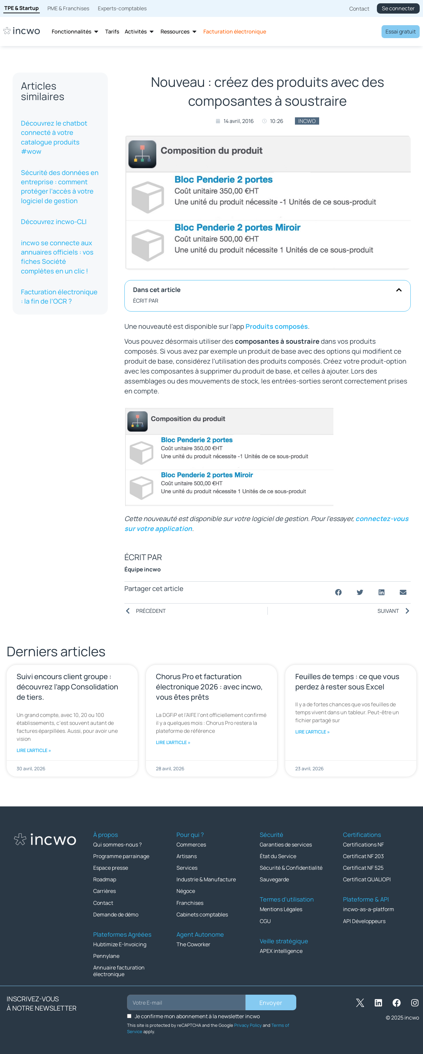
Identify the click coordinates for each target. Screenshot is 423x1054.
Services (186, 867)
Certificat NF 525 (363, 867)
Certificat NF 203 (363, 856)
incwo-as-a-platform (368, 909)
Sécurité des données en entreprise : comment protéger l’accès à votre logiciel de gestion (60, 186)
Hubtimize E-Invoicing (119, 944)
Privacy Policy (248, 1025)
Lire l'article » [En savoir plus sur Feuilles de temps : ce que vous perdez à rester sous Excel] (312, 732)
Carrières (104, 891)
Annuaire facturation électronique (119, 970)
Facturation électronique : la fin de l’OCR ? (59, 296)
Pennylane (106, 955)
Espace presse (110, 867)
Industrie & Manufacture (206, 879)
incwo (307, 121)
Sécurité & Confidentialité (291, 867)
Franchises (189, 902)
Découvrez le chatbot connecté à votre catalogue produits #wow (54, 137)
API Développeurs (364, 920)
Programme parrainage (121, 856)
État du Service (278, 856)
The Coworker (193, 944)
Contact (103, 902)
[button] (399, 290)
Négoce (185, 891)
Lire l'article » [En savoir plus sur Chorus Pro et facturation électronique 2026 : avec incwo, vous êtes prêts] (173, 742)
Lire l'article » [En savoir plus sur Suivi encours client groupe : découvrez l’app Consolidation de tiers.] (34, 750)
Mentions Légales (281, 909)
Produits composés (277, 326)
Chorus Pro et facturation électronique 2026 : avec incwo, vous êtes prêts (209, 687)
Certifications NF (363, 844)
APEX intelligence (281, 950)
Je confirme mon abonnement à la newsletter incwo (197, 1016)
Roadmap (104, 879)
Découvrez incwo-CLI (54, 221)
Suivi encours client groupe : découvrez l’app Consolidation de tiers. (67, 687)
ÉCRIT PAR (145, 301)
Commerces (191, 844)
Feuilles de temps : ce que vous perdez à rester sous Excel (347, 682)
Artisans (186, 856)
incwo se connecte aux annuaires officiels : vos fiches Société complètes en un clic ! (57, 256)
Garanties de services (286, 844)
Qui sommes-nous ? (117, 844)
